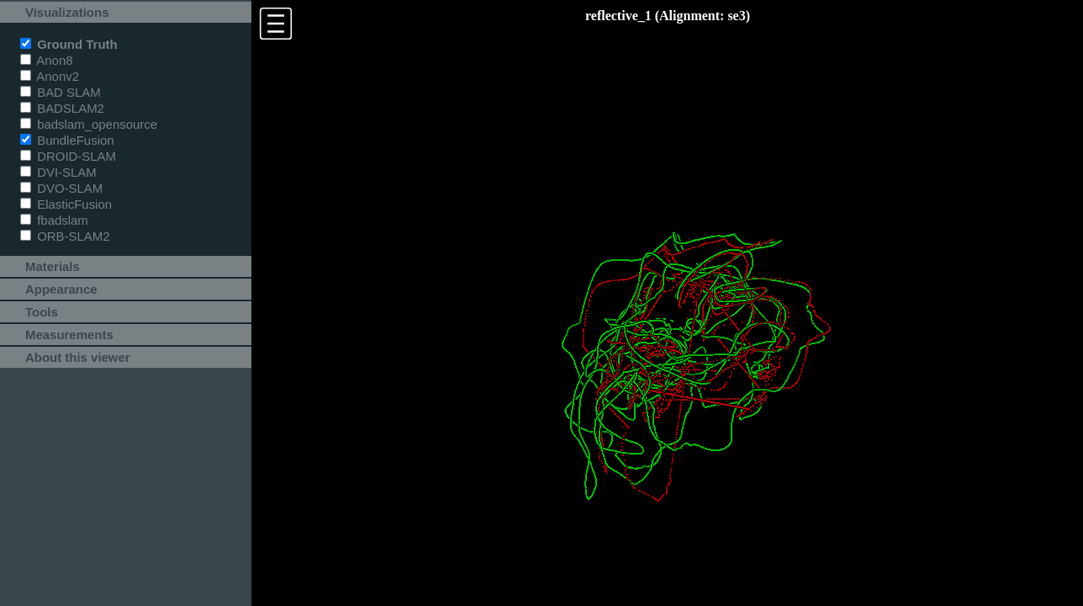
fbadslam (54, 220)
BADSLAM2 (62, 108)
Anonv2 (49, 76)
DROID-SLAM (68, 156)
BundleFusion (67, 140)
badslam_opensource (88, 124)
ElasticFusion (66, 204)
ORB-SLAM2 (65, 236)
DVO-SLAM (61, 188)
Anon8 (46, 60)
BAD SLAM (60, 92)
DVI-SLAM (58, 172)
